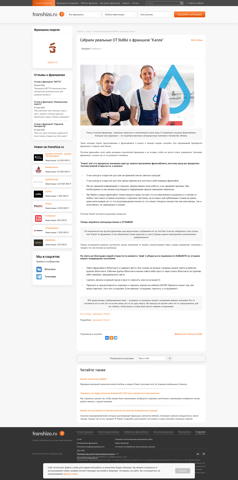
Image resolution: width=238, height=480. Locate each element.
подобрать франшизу (189, 14)
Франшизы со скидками (68, 3)
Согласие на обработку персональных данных (135, 447)
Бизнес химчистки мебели (93, 378)
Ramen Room (51, 167)
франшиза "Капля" (101, 320)
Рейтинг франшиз (89, 3)
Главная (80, 31)
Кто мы (135, 3)
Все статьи (196, 40)
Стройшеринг (52, 227)
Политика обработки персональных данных (96, 454)
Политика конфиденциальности (90, 447)
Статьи (88, 31)
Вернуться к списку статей (188, 334)
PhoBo (48, 203)
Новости (126, 3)
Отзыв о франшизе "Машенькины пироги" (51, 102)
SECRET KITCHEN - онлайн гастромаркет (58, 154)
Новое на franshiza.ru (49, 147)
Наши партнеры (122, 443)
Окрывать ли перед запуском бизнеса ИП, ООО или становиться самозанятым (120, 393)
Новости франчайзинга (108, 431)
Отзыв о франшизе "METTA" (47, 81)
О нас (79, 439)
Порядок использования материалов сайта (133, 439)
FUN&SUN (50, 215)
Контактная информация (87, 458)
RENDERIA (50, 240)
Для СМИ (81, 450)
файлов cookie (70, 474)
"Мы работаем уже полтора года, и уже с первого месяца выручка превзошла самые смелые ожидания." (52, 113)
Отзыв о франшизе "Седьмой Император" (48, 125)
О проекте (200, 431)
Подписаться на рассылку (138, 358)
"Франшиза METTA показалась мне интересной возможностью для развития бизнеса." (50, 91)
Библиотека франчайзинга (136, 431)
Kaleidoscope (51, 179)
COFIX (48, 191)
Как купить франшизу (110, 3)
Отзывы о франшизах (49, 75)
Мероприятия (184, 431)
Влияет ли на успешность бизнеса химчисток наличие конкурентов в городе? (119, 410)
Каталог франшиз (43, 3)
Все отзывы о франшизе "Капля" (95, 313)
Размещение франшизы (87, 443)
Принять (182, 470)
